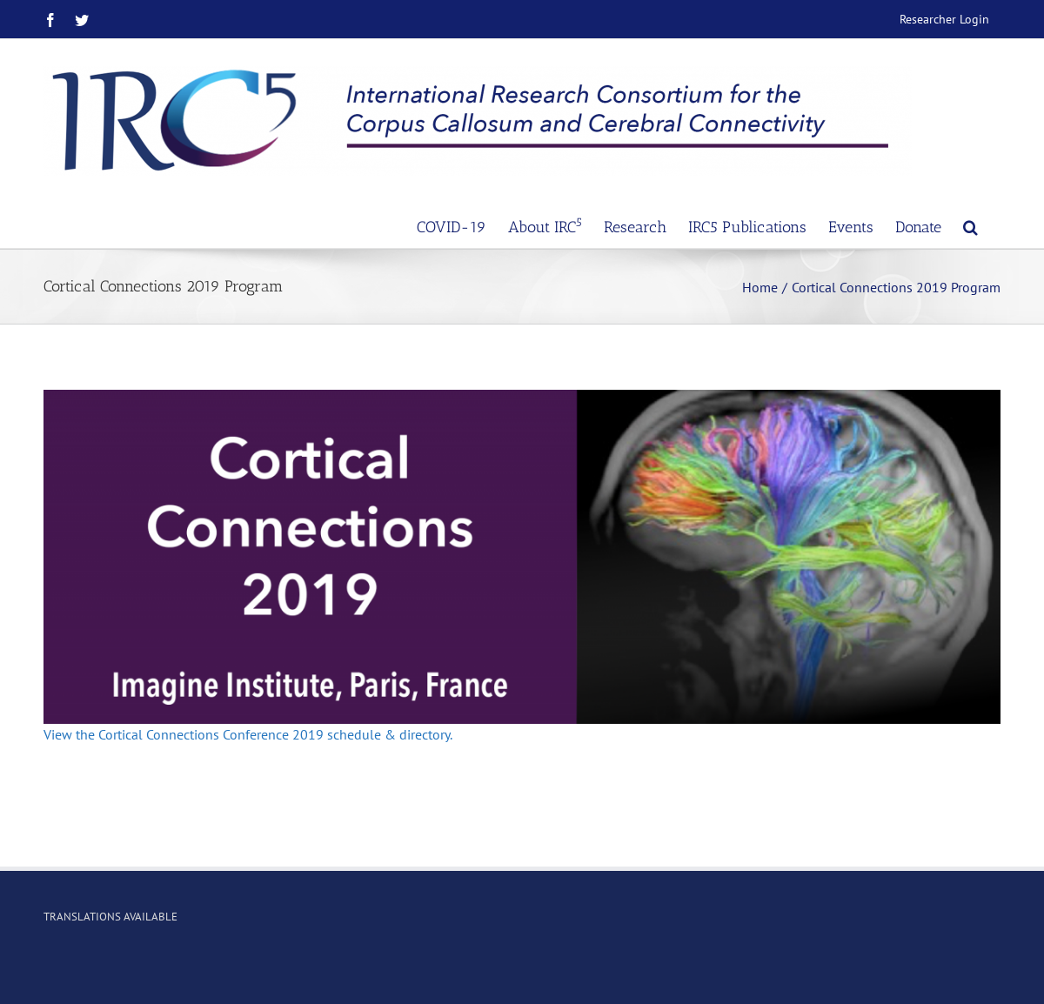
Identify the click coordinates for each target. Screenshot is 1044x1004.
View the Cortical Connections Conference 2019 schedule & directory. (248, 734)
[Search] (971, 225)
